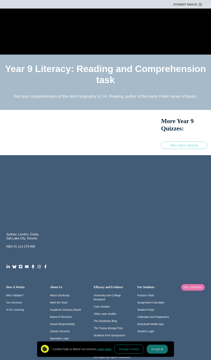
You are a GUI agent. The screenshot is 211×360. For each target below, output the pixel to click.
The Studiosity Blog (105, 257)
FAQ (68, 334)
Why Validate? (14, 231)
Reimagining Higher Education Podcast (112, 295)
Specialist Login (59, 274)
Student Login (145, 267)
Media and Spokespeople (109, 286)
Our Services (14, 238)
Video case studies (105, 250)
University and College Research (107, 233)
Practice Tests (145, 231)
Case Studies (102, 242)
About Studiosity (59, 231)
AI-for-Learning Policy (156, 334)
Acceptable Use (128, 334)
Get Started (193, 223)
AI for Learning (15, 246)
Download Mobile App (150, 260)
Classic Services (60, 267)
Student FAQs (145, 246)
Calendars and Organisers (153, 253)
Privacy (84, 334)
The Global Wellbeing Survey (111, 278)
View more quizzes (184, 118)
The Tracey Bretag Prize (108, 264)
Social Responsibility (62, 260)
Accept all (157, 349)
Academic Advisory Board (65, 246)
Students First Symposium (109, 271)
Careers (55, 281)
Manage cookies (129, 349)
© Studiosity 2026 (47, 334)
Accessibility (103, 334)
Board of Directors (61, 253)
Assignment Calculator (150, 238)
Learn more (104, 349)
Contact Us (56, 289)
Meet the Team (59, 238)
